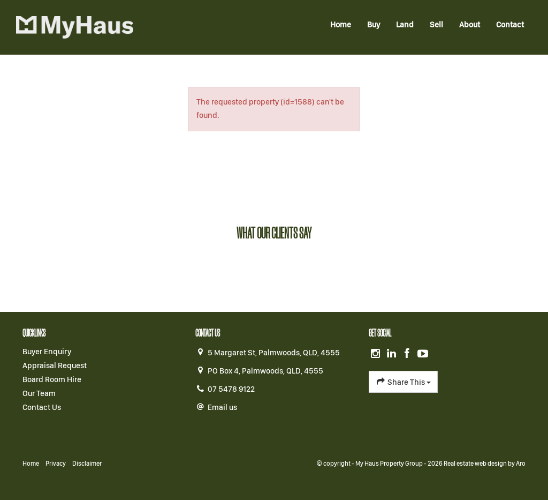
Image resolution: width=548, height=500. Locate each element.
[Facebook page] (408, 354)
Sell (436, 24)
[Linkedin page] (392, 354)
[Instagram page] (377, 354)
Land (405, 24)
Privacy (55, 463)
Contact (510, 24)
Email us (222, 407)
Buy (373, 24)
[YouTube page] (423, 354)
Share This (403, 382)
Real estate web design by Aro (485, 463)
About (469, 24)
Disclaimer (87, 463)
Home (340, 24)
